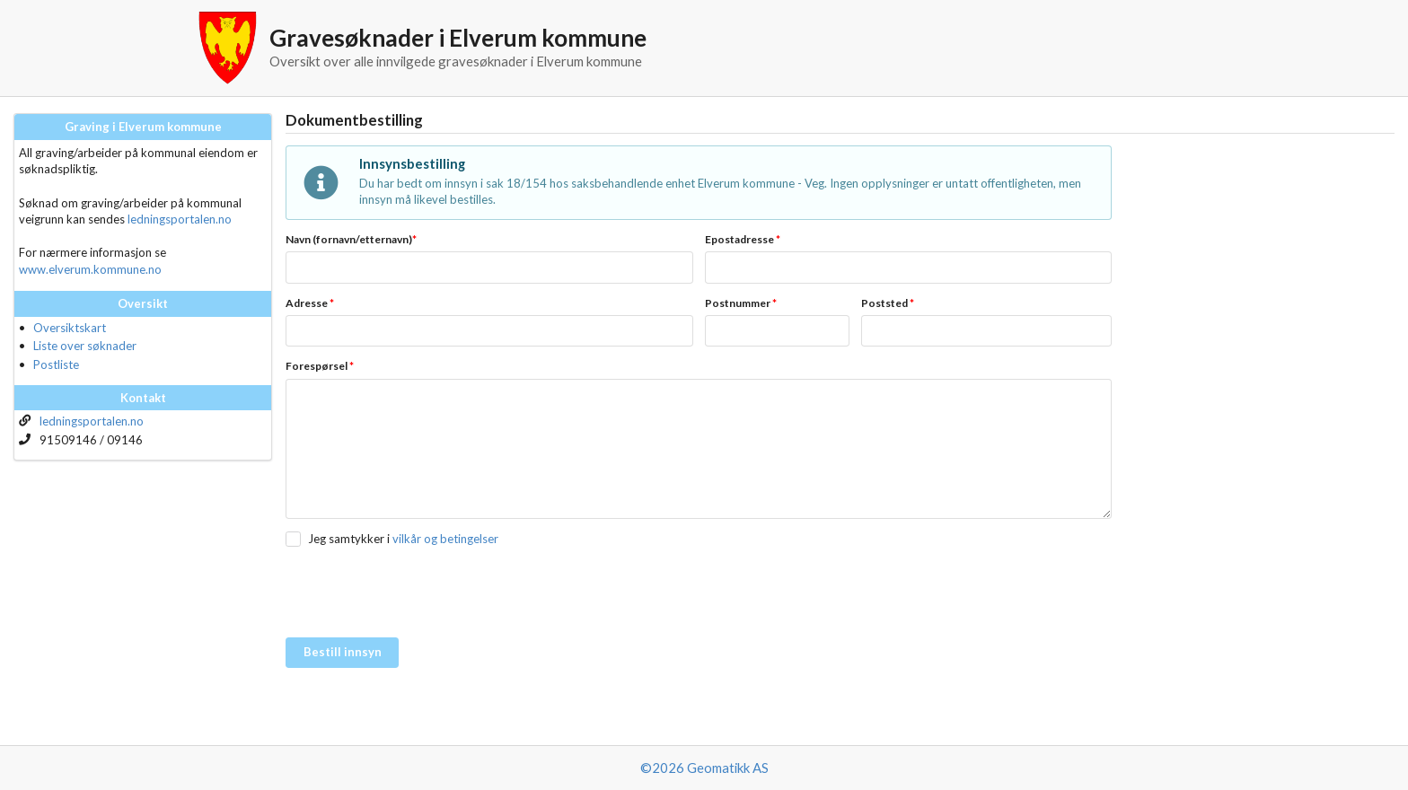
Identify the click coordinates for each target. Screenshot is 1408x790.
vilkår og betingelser (445, 538)
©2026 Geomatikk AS (704, 767)
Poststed (887, 303)
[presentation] (422, 593)
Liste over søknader (84, 345)
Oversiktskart (69, 327)
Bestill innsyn (343, 652)
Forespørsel (320, 366)
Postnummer (741, 303)
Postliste (56, 364)
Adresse (310, 303)
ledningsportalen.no (180, 219)
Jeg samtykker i (349, 538)
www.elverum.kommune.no (90, 269)
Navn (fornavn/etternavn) (351, 239)
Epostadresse (742, 239)
